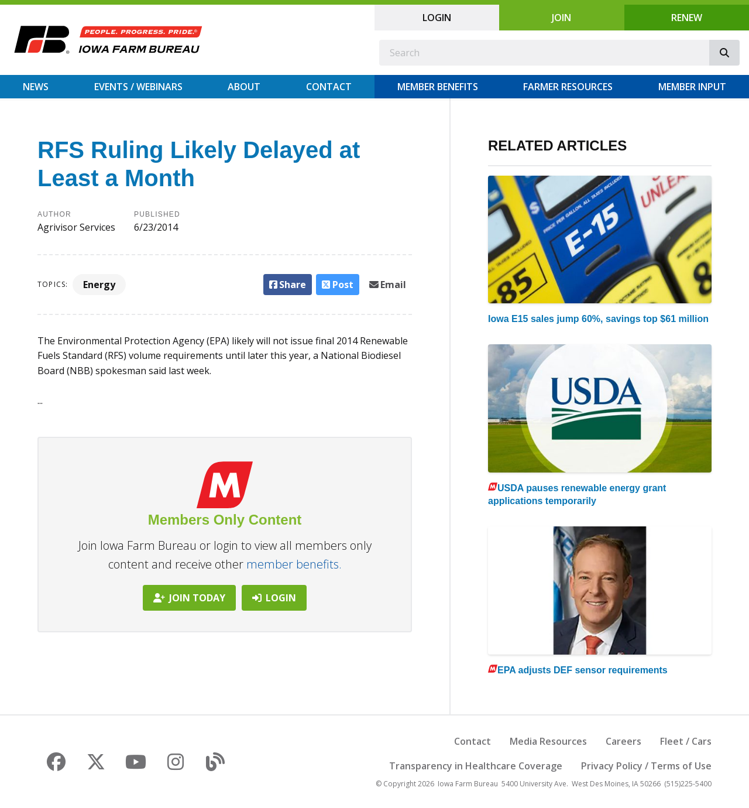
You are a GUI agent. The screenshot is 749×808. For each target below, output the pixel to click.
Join (561, 17)
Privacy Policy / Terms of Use (646, 765)
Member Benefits (437, 86)
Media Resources (548, 741)
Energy (99, 284)
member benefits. (294, 564)
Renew (686, 17)
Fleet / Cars (686, 741)
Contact (329, 86)
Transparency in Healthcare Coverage (475, 765)
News (36, 86)
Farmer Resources (568, 86)
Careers (623, 741)
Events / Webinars (138, 86)
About (244, 86)
